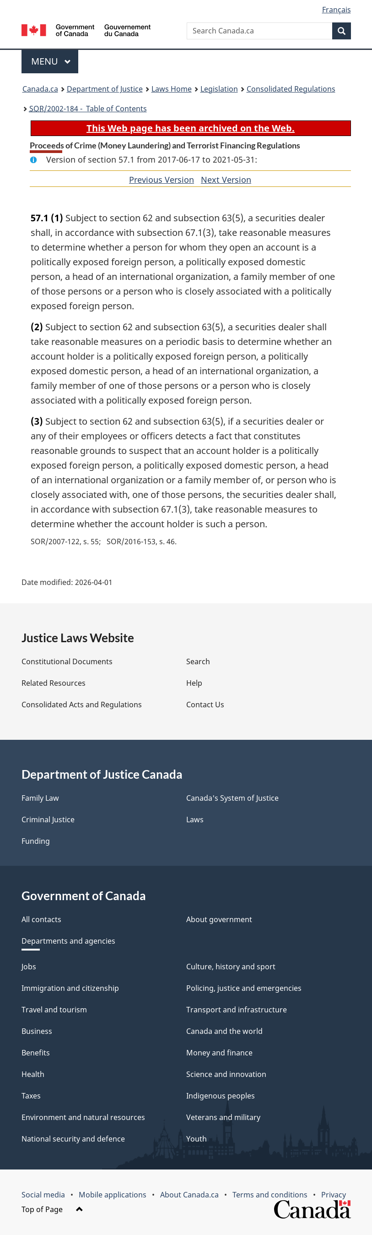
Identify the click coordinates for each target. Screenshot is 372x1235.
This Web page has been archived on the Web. (190, 128)
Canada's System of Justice (232, 798)
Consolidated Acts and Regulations (82, 704)
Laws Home (171, 89)
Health (33, 1074)
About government (219, 919)
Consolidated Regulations (291, 89)
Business (37, 1031)
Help (194, 683)
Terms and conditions (269, 1195)
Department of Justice (105, 89)
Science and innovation (226, 1074)
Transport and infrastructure (236, 1010)
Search (198, 661)
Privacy (333, 1195)
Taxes (31, 1096)
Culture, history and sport (230, 967)
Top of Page (52, 1209)
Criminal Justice (48, 819)
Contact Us (205, 704)
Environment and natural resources (83, 1117)
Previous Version (161, 179)
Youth (196, 1139)
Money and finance (219, 1053)
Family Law (40, 798)
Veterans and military (223, 1117)
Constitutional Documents (67, 661)
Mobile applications (112, 1195)
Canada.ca (40, 89)
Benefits (36, 1053)
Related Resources (54, 683)
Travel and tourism (54, 1010)
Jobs (29, 967)
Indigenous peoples (220, 1096)
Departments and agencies (68, 941)
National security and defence (73, 1139)
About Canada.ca (189, 1195)
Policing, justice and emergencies (244, 988)
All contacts (41, 919)
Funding (36, 841)
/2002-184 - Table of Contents (88, 109)
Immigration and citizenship (70, 988)
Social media (43, 1195)
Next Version (226, 179)
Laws (195, 819)
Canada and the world (224, 1031)
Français (336, 10)
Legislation (219, 89)
